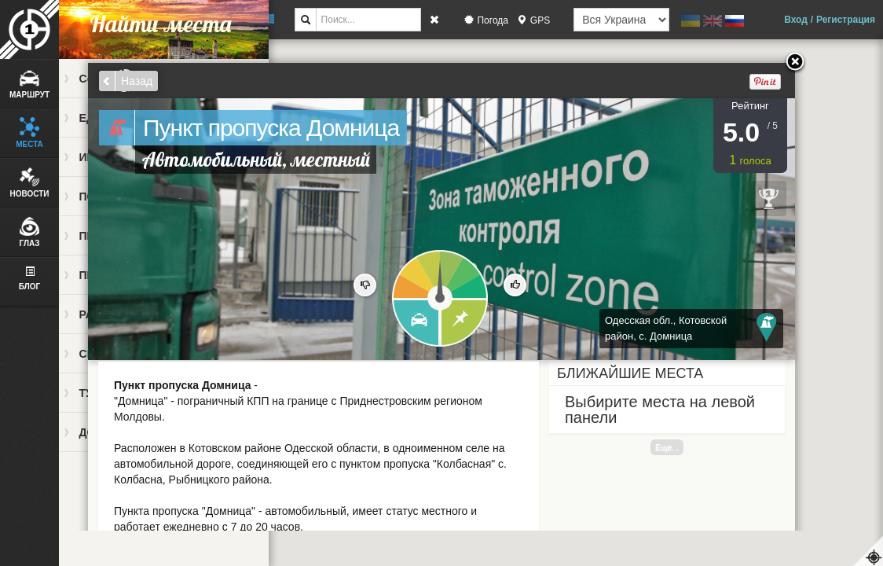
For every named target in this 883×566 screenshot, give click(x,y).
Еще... (667, 447)
